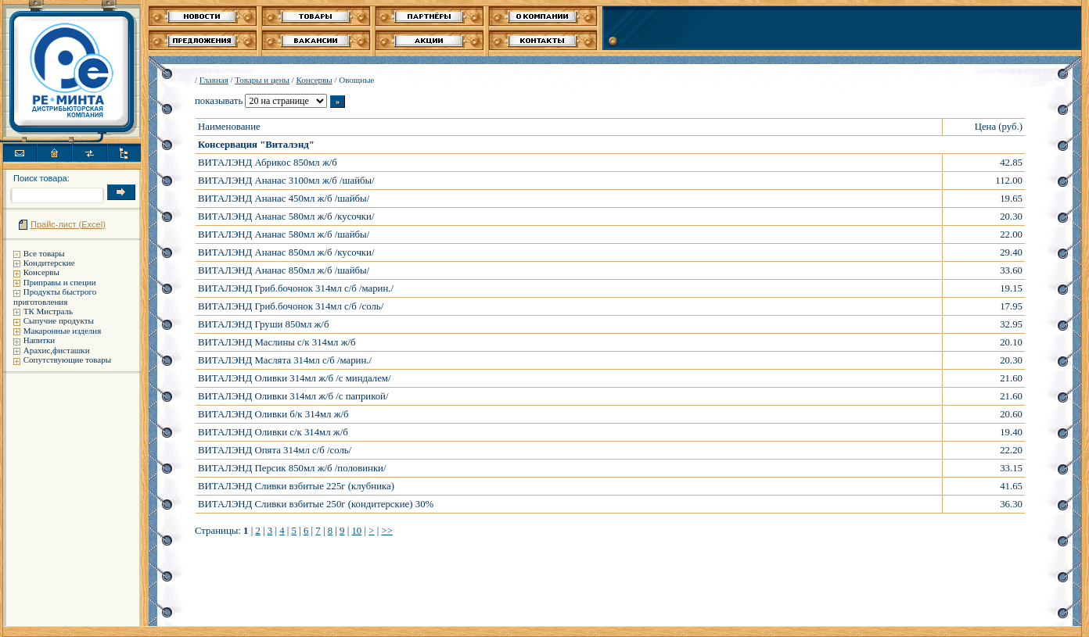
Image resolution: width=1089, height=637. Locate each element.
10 (356, 530)
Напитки (39, 340)
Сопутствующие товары (67, 359)
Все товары (44, 253)
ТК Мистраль (48, 311)
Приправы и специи (59, 282)
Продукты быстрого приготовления (54, 296)
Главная (213, 79)
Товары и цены (262, 79)
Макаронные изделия (62, 330)
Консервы (41, 272)
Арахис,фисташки (56, 350)
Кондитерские (49, 262)
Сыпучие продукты (58, 320)
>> (386, 530)
